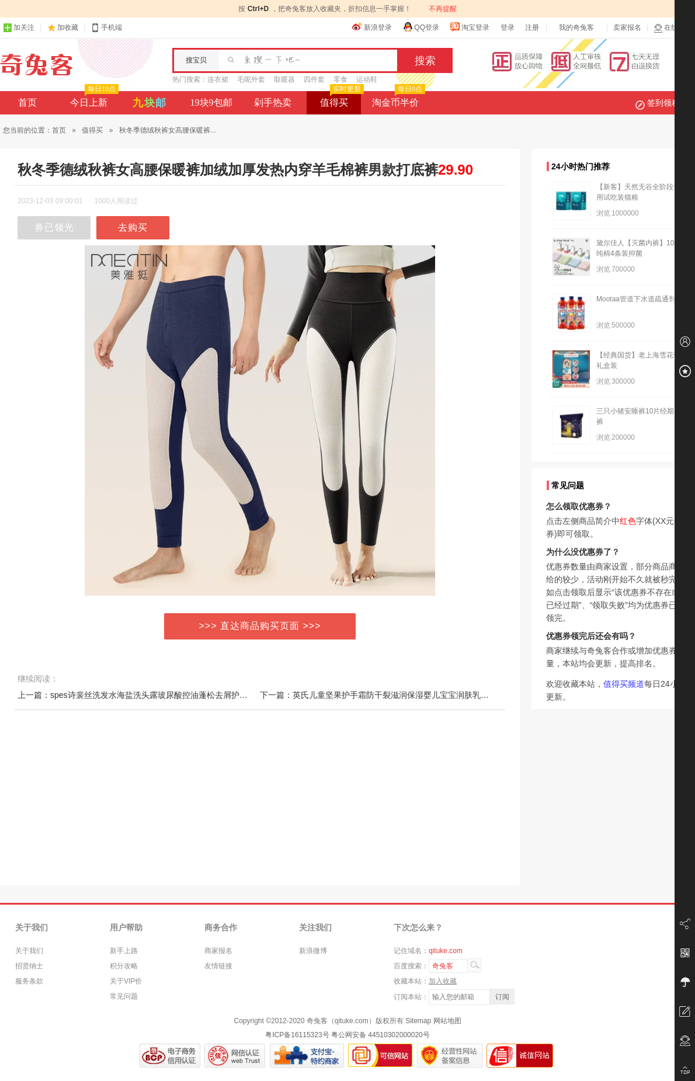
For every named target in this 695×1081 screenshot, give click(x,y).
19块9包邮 (211, 102)
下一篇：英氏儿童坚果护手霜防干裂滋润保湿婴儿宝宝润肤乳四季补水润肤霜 (399, 695)
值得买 (341, 99)
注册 (532, 27)
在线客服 (673, 28)
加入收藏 (443, 981)
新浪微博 (313, 951)
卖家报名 (627, 27)
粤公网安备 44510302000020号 (380, 1035)
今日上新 (93, 99)
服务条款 (29, 981)
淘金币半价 (397, 99)
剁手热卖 (272, 102)
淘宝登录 (469, 27)
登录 (508, 27)
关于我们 (29, 951)
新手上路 (124, 951)
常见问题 (124, 996)
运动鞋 (366, 79)
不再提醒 (443, 9)
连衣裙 (217, 79)
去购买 (133, 227)
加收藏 (67, 27)
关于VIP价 (126, 981)
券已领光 (54, 227)
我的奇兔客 (576, 27)
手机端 (106, 28)
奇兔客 (36, 65)
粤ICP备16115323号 (297, 1035)
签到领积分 (663, 103)
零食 (340, 79)
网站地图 (447, 1021)
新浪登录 (372, 27)
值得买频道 (623, 684)
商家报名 (218, 951)
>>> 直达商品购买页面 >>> (260, 626)
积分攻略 (124, 966)
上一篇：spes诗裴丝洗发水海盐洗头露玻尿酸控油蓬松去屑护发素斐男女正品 (157, 695)
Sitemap (418, 1021)
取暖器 (284, 79)
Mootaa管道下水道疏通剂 (636, 299)
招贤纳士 (29, 966)
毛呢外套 (251, 79)
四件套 (314, 79)
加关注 (18, 28)
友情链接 (218, 966)
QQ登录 (420, 27)
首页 (27, 102)
